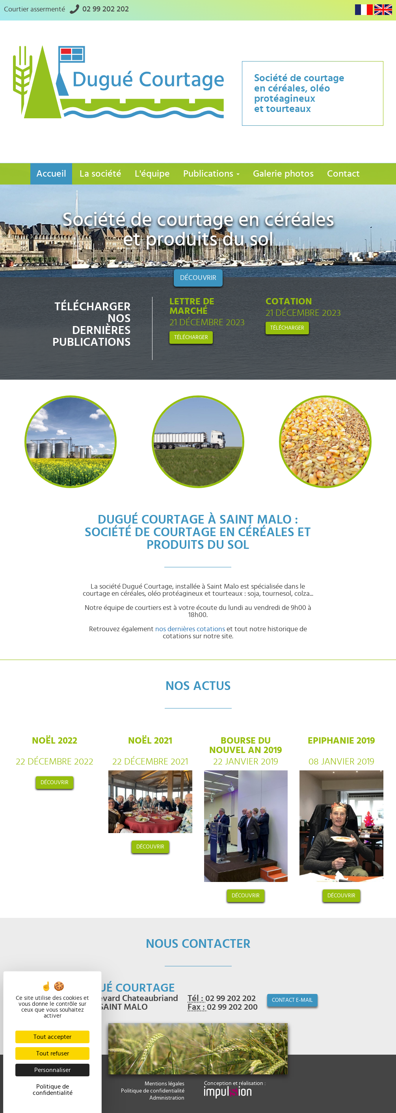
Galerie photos (283, 174)
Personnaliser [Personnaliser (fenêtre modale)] (52, 1070)
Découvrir (198, 278)
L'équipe (152, 174)
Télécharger (191, 337)
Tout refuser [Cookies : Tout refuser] (52, 1053)
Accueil (51, 174)
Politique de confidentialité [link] (53, 1089)
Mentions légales (164, 1084)
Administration (166, 1098)
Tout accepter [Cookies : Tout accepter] (52, 1037)
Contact (343, 174)
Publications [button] (211, 174)
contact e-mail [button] (292, 1000)
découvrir (55, 782)
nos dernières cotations (190, 629)
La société (100, 174)
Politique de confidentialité (152, 1091)
